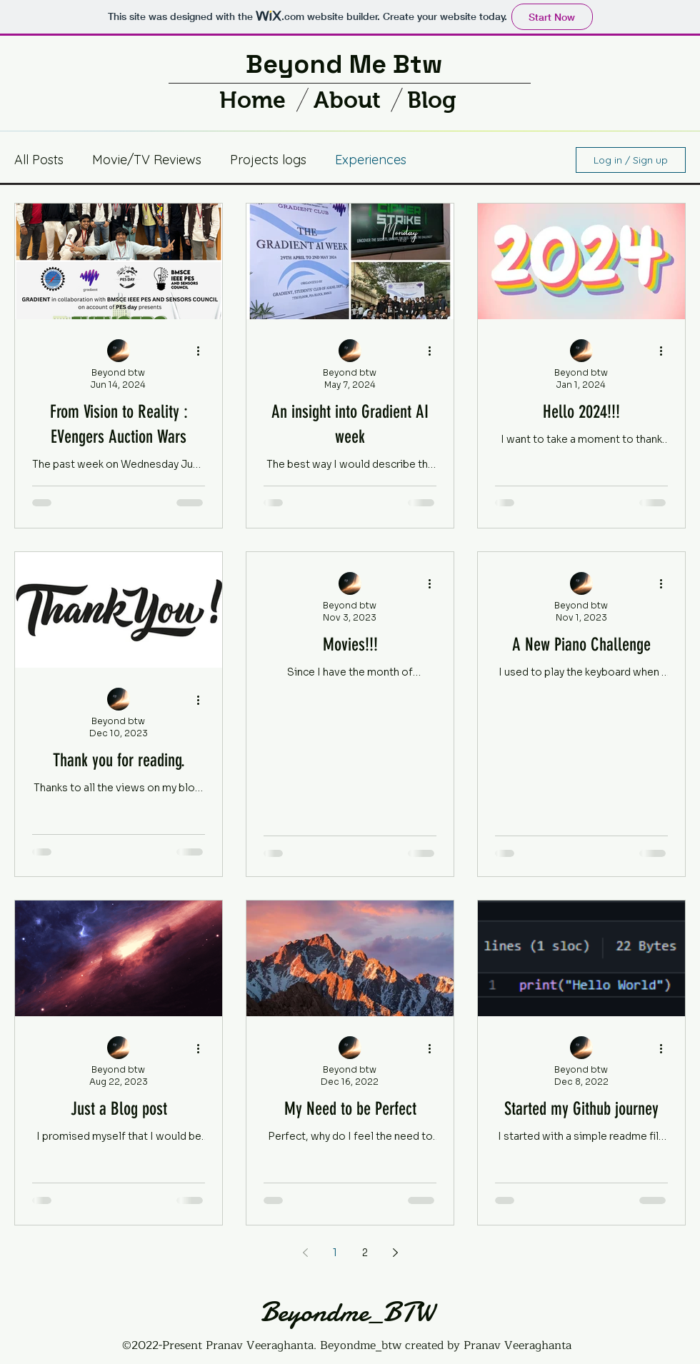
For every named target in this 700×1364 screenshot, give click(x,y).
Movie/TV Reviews (146, 159)
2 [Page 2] (365, 1252)
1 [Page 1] (335, 1252)
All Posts (39, 159)
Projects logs (268, 159)
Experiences (370, 159)
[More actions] (202, 351)
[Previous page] (305, 1252)
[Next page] (395, 1252)
